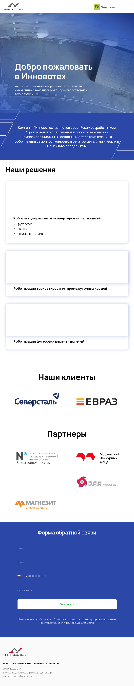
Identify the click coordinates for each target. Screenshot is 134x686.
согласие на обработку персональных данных (92, 619)
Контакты (52, 663)
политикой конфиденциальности (76, 622)
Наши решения (22, 663)
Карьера (39, 663)
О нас (6, 663)
